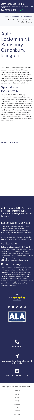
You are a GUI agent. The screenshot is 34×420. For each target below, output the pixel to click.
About (17, 397)
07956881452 (8, 10)
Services (17, 391)
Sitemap (17, 411)
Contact (17, 414)
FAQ (17, 407)
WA (20, 10)
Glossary (17, 404)
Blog (17, 401)
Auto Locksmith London (13, 4)
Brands (17, 394)
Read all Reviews (17, 300)
